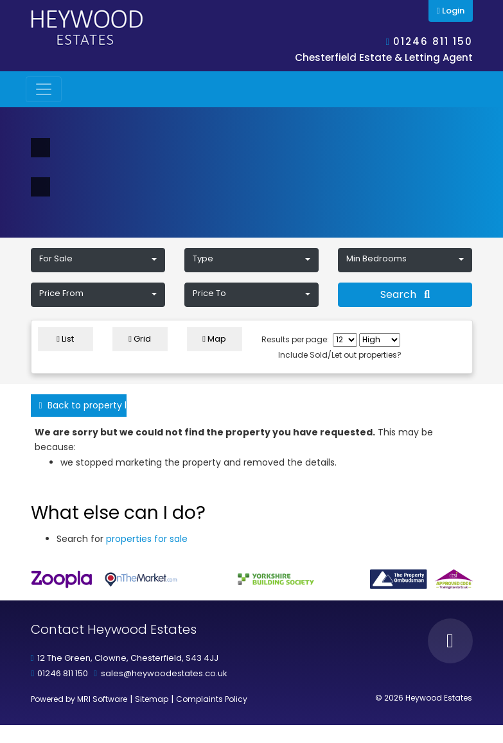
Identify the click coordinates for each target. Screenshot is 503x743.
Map (214, 339)
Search (405, 294)
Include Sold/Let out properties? (340, 354)
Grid (139, 339)
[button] (98, 260)
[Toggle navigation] (44, 89)
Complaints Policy (211, 699)
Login (450, 10)
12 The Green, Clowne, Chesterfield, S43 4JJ (127, 658)
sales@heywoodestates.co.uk (164, 673)
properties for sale (147, 538)
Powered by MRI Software (79, 699)
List (65, 339)
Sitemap (151, 699)
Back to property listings (83, 405)
